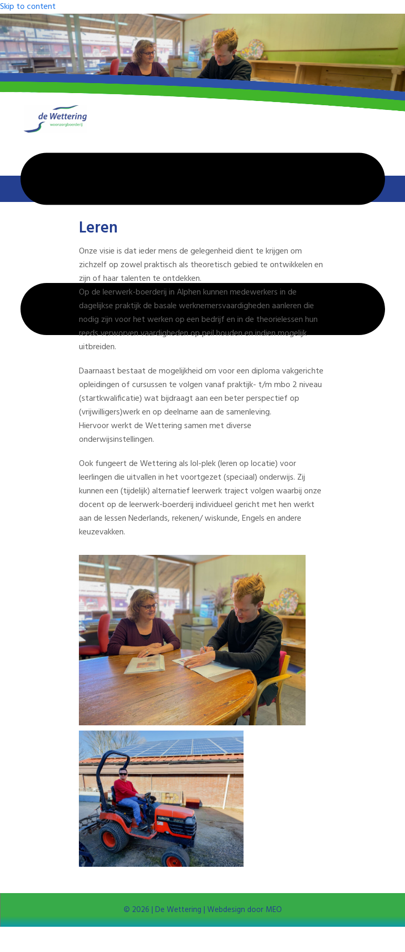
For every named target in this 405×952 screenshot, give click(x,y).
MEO (273, 910)
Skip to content (28, 7)
